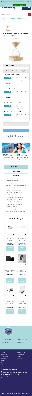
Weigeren (28, 5)
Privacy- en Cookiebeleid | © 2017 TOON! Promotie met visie (16, 393)
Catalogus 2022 (4, 356)
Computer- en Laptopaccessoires (18, 18)
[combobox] (14, 14)
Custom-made (4, 363)
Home (3, 18)
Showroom (19, 358)
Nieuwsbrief (4, 354)
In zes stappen (4, 358)
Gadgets (4, 20)
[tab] (16, 167)
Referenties (3, 365)
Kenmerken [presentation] (16, 175)
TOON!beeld (4, 360)
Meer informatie (8, 5)
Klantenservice (20, 354)
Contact (19, 356)
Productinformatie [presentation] (16, 167)
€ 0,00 (24, 7)
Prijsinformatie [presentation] (16, 171)
